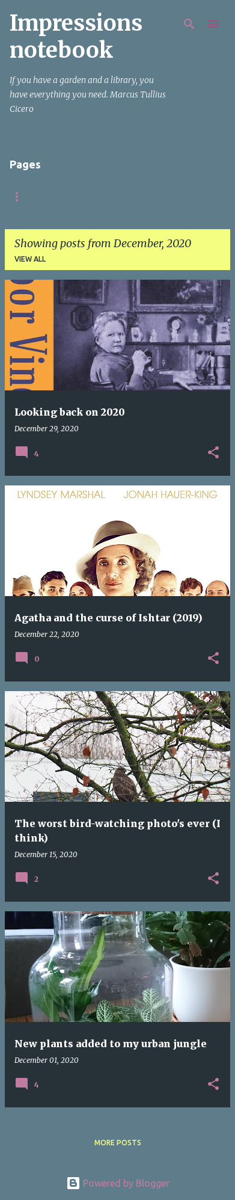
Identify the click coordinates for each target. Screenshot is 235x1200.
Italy (152, 196)
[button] (213, 453)
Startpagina (36, 196)
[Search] (189, 24)
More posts (117, 1142)
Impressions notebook (76, 37)
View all (30, 259)
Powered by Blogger (117, 1183)
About (102, 196)
